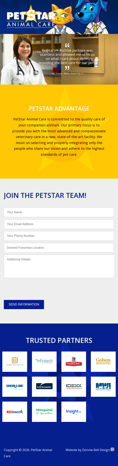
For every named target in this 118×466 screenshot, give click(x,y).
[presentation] (33, 288)
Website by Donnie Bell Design (90, 450)
